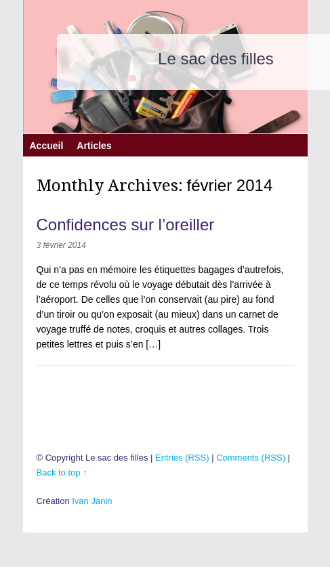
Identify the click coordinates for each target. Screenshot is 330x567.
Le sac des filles (216, 58)
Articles (94, 144)
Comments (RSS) (250, 458)
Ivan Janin (92, 501)
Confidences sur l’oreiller (126, 224)
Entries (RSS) (182, 458)
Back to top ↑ (62, 472)
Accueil (47, 144)
